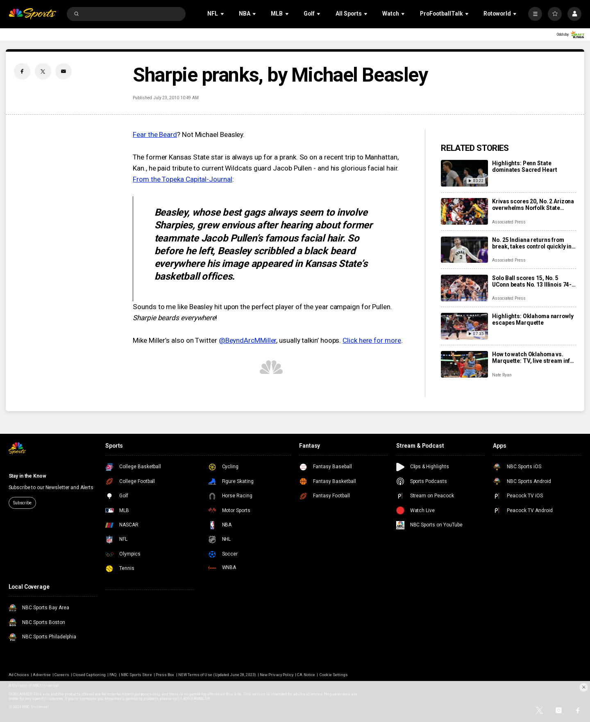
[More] (535, 14)
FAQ (113, 674)
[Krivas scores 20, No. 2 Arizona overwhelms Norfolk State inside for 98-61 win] (464, 211)
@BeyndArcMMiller (248, 340)
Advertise (41, 674)
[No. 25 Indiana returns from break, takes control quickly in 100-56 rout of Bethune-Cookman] (464, 250)
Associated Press (508, 222)
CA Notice (306, 674)
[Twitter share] (43, 71)
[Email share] (63, 71)
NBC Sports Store (136, 674)
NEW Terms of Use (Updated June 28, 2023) (217, 674)
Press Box (165, 674)
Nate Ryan (502, 375)
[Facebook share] (22, 71)
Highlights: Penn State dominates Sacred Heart (524, 166)
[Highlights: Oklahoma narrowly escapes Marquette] (464, 326)
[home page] (33, 14)
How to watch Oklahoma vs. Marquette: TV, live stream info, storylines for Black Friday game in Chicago (533, 357)
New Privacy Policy (276, 674)
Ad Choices (19, 674)
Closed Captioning (89, 674)
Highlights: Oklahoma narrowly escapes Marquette (532, 319)
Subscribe (22, 503)
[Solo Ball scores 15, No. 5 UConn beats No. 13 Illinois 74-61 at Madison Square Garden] (464, 288)
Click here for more (372, 340)
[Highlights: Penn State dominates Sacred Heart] (464, 173)
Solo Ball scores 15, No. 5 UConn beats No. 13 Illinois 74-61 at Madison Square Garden (532, 281)
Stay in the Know (27, 476)
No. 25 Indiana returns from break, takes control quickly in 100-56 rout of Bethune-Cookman (532, 243)
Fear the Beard (155, 134)
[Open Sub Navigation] (222, 14)
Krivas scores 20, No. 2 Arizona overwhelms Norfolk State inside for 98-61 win (533, 204)
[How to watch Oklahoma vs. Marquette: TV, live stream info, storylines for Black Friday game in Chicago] (464, 364)
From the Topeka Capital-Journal (182, 179)
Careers (61, 674)
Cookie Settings (334, 674)
